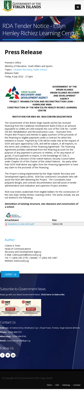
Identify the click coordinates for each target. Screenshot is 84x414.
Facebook (2, 355)
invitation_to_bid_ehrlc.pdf (21, 223)
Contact (76, 385)
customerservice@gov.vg (18, 340)
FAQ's (49, 385)
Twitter (7, 355)
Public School (40, 69)
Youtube (13, 355)
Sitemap (66, 385)
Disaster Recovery (22, 69)
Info (57, 385)
